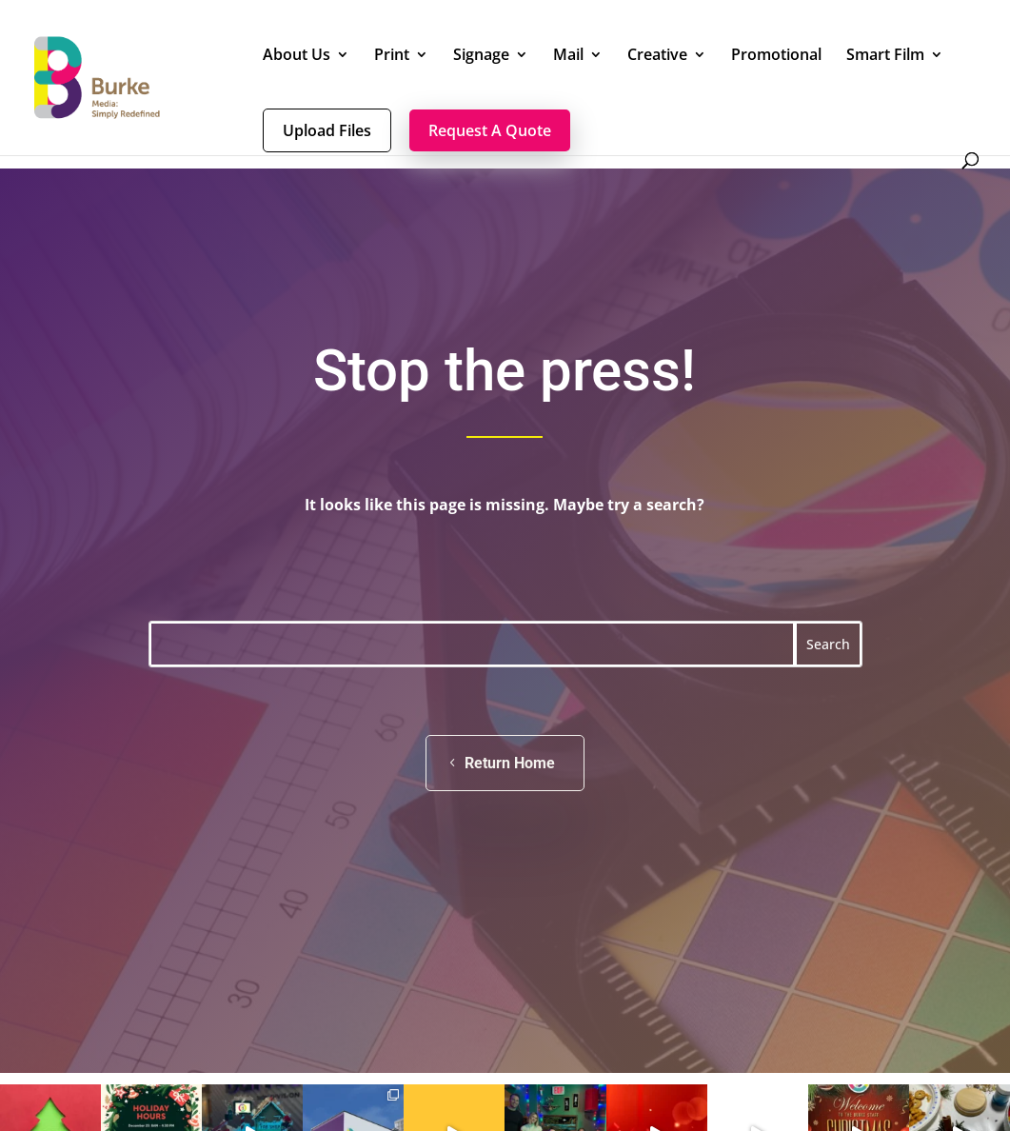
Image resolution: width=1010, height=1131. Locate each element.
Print (391, 56)
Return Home (510, 763)
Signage (481, 56)
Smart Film (885, 56)
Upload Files (327, 130)
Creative (657, 56)
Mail (568, 56)
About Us (296, 56)
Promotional (776, 56)
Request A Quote (489, 130)
